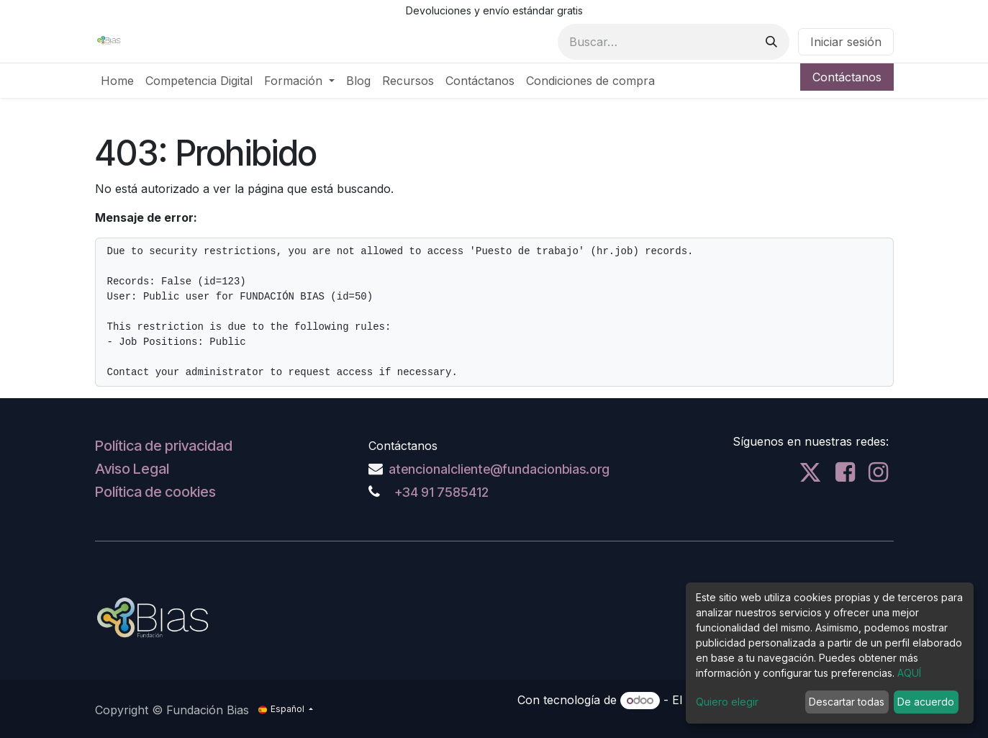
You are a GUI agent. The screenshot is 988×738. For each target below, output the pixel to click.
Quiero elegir (727, 702)
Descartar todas (846, 702)
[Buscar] (771, 42)
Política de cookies (155, 491)
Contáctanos (847, 77)
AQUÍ (909, 673)
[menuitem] (117, 80)
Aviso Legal (132, 468)
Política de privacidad (163, 445)
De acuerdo (925, 702)
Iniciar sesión (846, 42)
